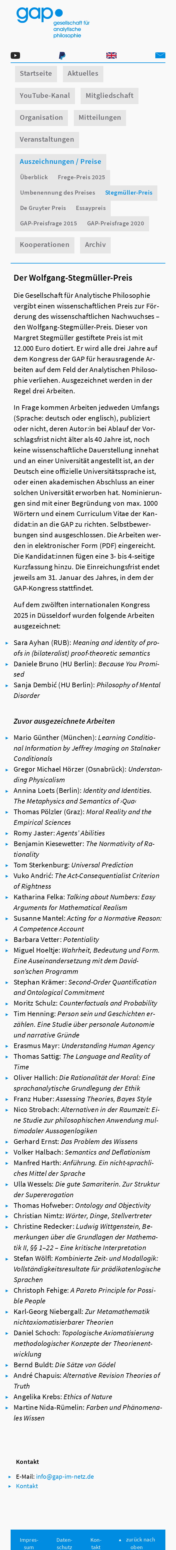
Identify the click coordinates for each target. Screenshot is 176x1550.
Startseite (36, 73)
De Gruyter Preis (43, 208)
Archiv (95, 244)
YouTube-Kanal (45, 95)
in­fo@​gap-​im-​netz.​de (65, 1476)
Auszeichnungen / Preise (60, 161)
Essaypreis (91, 208)
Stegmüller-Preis (129, 192)
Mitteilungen (100, 117)
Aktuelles (83, 73)
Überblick (34, 177)
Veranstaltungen (47, 139)
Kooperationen (44, 244)
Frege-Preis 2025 (81, 177)
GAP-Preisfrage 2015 (48, 223)
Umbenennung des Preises (57, 192)
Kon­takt (27, 1486)
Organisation (41, 117)
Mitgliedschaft (110, 95)
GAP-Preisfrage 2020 (115, 223)
